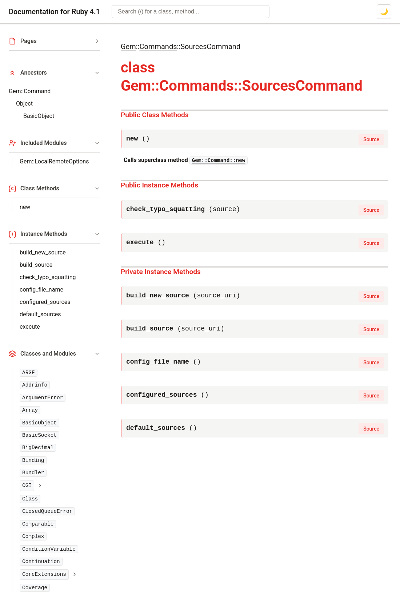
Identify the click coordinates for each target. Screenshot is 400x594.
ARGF (28, 373)
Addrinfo (34, 385)
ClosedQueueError (47, 511)
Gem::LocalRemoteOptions (54, 161)
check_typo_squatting (48, 277)
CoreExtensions (44, 574)
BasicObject (38, 115)
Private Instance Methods (161, 272)
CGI (27, 485)
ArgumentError (42, 398)
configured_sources (45, 301)
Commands (158, 46)
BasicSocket (39, 435)
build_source (36, 264)
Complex (33, 536)
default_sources (40, 314)
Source (371, 139)
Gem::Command (30, 91)
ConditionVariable (49, 549)
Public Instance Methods (159, 185)
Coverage (34, 588)
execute (30, 326)
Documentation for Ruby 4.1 (54, 11)
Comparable (37, 524)
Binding (33, 460)
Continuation (41, 562)
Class (30, 499)
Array (30, 410)
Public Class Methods (155, 115)
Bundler (33, 473)
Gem (128, 46)
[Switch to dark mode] (384, 11)
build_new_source (43, 252)
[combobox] (190, 11)
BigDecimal (37, 448)
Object (24, 103)
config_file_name (41, 289)
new (25, 206)
